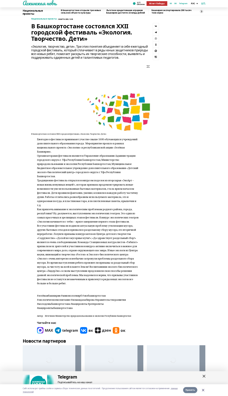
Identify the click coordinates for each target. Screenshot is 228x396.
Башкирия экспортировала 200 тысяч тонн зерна (171, 11)
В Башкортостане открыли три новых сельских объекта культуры (81, 11)
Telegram (183, 3)
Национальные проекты (33, 12)
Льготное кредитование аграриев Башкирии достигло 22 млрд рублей (125, 11)
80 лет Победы (157, 3)
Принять (190, 390)
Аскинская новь (39, 3)
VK (171, 3)
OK (175, 3)
